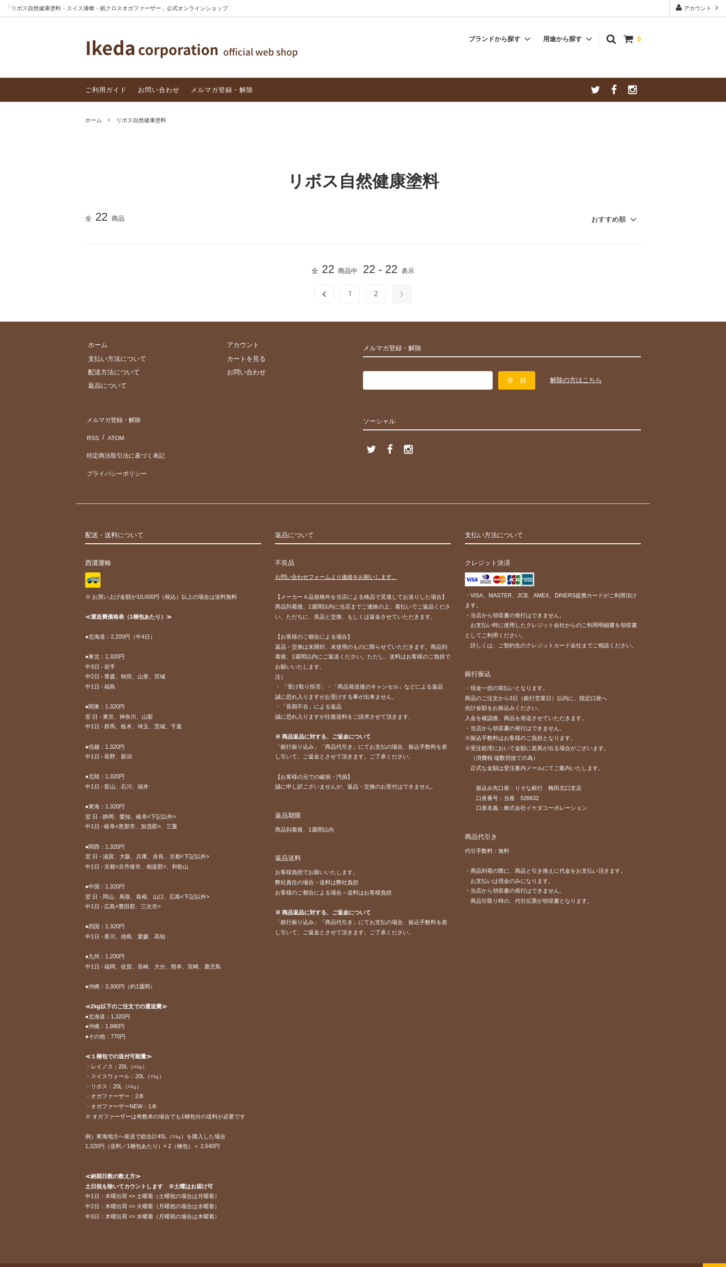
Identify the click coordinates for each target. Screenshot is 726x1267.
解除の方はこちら (576, 377)
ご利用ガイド (106, 89)
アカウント (698, 8)
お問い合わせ (159, 89)
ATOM (113, 429)
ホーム (93, 120)
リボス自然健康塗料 (141, 120)
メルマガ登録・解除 (222, 89)
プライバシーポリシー (117, 456)
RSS (92, 429)
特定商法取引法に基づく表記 (127, 442)
